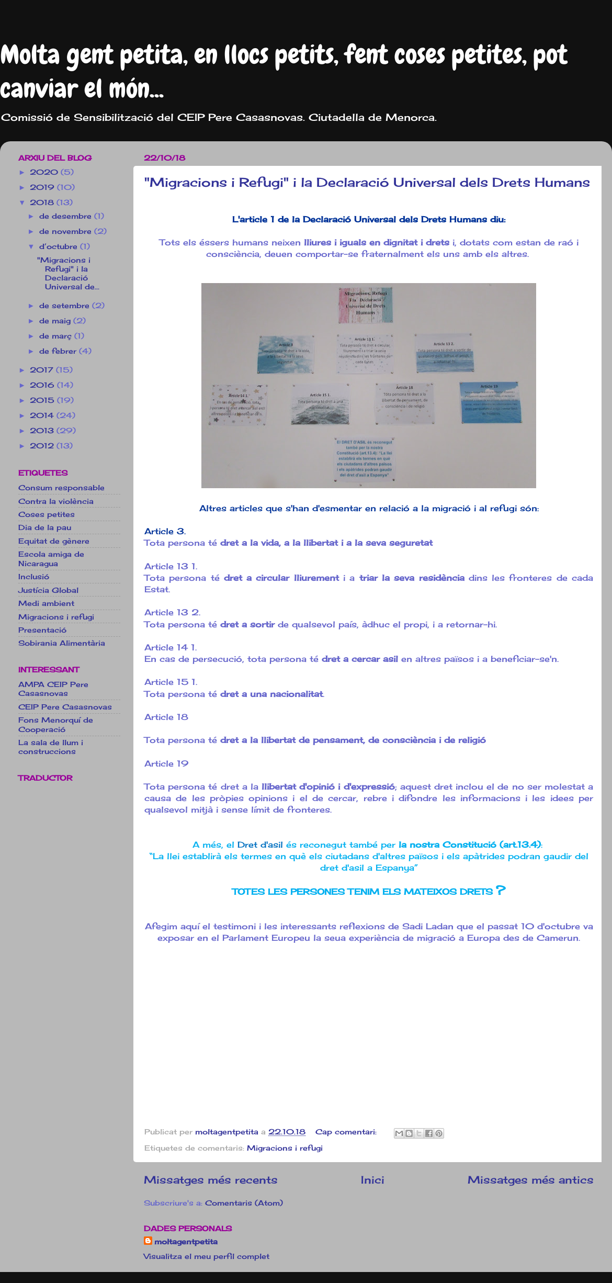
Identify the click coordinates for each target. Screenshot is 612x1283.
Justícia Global (48, 590)
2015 (43, 400)
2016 (43, 384)
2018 (43, 202)
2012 (43, 445)
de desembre (66, 215)
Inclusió (33, 576)
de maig (56, 320)
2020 (45, 171)
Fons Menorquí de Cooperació (55, 724)
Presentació (42, 629)
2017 (43, 369)
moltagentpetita (186, 1241)
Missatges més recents (211, 1179)
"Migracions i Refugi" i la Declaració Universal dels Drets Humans (367, 182)
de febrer (59, 350)
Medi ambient (46, 603)
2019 (43, 187)
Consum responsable (61, 487)
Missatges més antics (531, 1179)
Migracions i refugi (285, 1147)
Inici (372, 1179)
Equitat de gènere (53, 540)
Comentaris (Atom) (244, 1202)
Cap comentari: (347, 1131)
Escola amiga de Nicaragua (51, 558)
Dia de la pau (44, 527)
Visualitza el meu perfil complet (206, 1256)
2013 (43, 430)
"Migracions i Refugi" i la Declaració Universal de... (68, 273)
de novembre (66, 231)
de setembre (65, 305)
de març (56, 335)
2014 (43, 415)
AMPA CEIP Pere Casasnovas (53, 688)
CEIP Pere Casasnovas (65, 706)
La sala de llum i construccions (50, 747)
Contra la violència (56, 501)
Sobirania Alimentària (61, 642)
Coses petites (46, 514)
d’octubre (59, 246)
